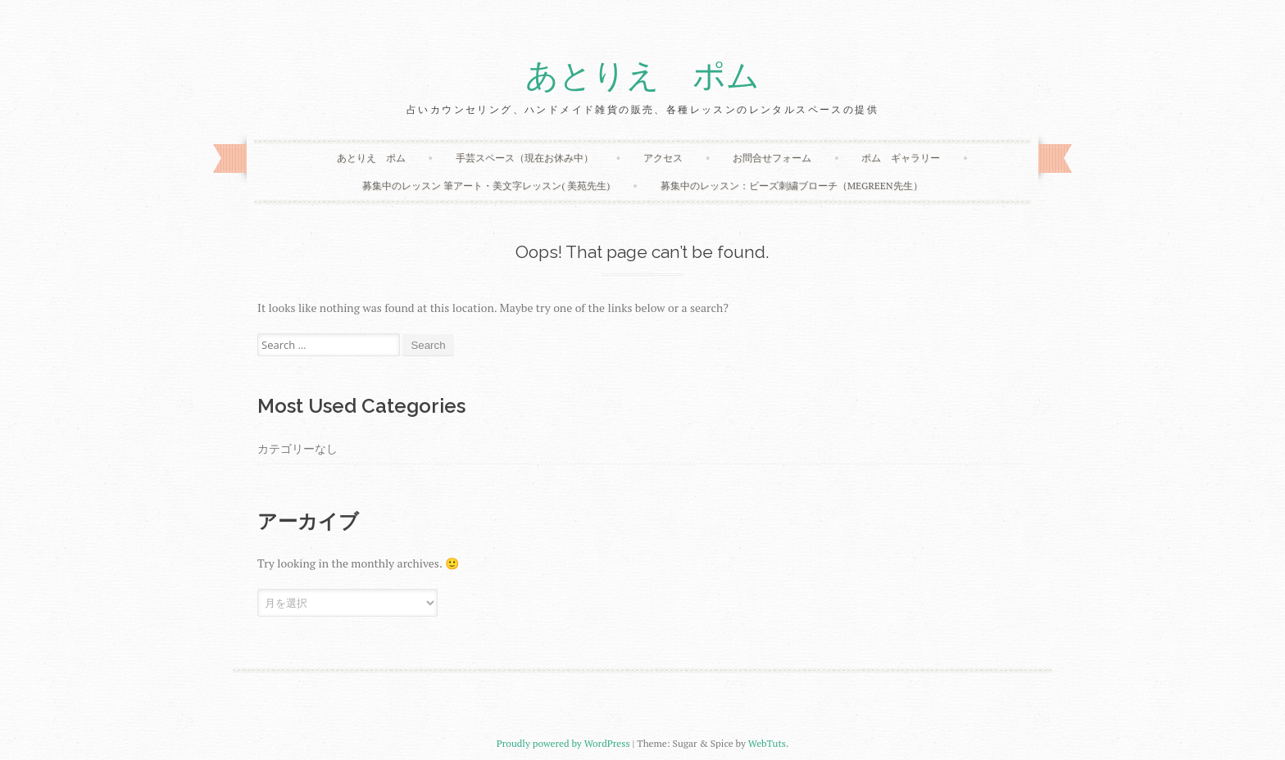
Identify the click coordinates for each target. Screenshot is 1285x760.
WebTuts (767, 743)
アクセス (663, 158)
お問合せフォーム (772, 158)
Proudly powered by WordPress (563, 743)
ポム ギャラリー (900, 158)
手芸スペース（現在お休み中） (524, 158)
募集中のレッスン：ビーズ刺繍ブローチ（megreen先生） (792, 185)
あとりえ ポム (642, 76)
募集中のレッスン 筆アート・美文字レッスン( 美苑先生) (486, 185)
